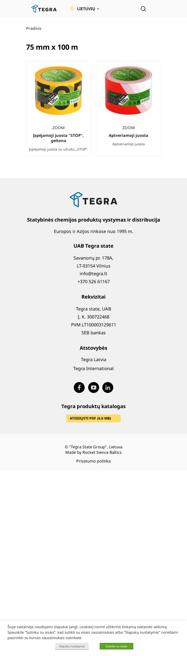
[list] (94, 112)
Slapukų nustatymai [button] (72, 646)
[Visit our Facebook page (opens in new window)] (79, 387)
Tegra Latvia (93, 359)
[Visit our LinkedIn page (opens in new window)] (107, 387)
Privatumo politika (93, 461)
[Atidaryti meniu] (157, 8)
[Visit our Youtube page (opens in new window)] (93, 387)
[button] (84, 8)
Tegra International (93, 368)
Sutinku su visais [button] (116, 646)
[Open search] (143, 9)
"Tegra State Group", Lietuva (95, 447)
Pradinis (33, 28)
